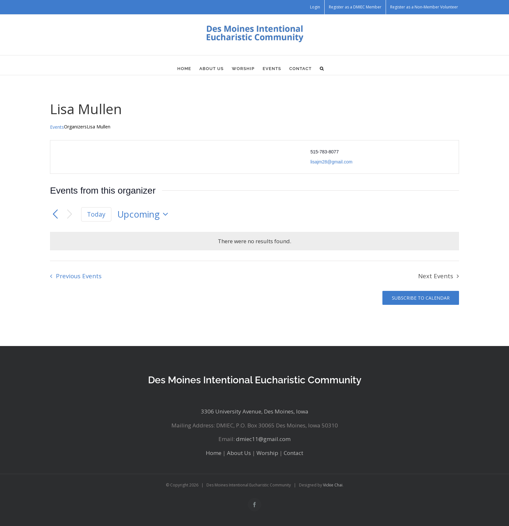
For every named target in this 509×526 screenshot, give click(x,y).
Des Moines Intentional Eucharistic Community (254, 380)
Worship (267, 453)
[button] (322, 68)
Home (213, 453)
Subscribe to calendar (421, 298)
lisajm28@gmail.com (331, 161)
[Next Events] (69, 214)
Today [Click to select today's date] (96, 214)
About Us (239, 453)
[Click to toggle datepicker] (145, 214)
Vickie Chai (332, 485)
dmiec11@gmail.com (263, 439)
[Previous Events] (55, 214)
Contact (293, 453)
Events (57, 127)
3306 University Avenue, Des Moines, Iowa (254, 411)
